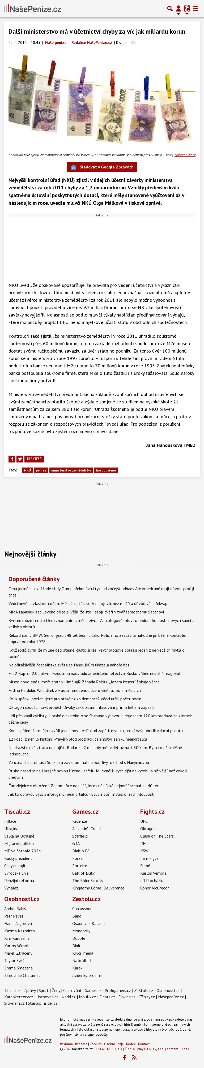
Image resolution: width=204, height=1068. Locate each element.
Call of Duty (83, 873)
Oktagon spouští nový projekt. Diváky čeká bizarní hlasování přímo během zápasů (81, 707)
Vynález (11, 888)
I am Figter (150, 858)
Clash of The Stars (157, 836)
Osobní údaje (114, 1044)
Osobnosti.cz (22, 899)
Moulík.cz (87, 996)
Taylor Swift (15, 960)
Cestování (72, 990)
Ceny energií (14, 865)
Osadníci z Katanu (88, 923)
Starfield (80, 836)
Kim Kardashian (18, 938)
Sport (44, 990)
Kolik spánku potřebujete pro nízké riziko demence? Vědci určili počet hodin (74, 698)
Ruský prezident (18, 858)
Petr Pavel (13, 916)
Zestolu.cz (86, 899)
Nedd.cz (69, 996)
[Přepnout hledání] (170, 8)
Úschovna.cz (47, 996)
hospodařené (106, 470)
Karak (77, 968)
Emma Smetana (18, 968)
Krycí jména (82, 953)
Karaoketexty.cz (18, 996)
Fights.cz (152, 811)
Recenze (79, 821)
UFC (144, 821)
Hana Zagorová (18, 923)
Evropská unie (16, 873)
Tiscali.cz (17, 811)
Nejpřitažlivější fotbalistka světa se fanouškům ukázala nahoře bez (69, 665)
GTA (76, 843)
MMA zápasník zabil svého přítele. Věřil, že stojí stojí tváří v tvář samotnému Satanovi (86, 612)
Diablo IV (80, 850)
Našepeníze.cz (171, 996)
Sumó (145, 865)
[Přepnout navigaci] (178, 8)
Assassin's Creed (86, 828)
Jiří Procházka (152, 880)
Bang (76, 916)
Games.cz (85, 811)
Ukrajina (11, 828)
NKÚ (27, 470)
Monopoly (81, 930)
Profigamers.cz (118, 990)
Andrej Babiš (15, 908)
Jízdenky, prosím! (87, 975)
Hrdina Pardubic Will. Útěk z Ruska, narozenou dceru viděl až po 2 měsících (74, 690)
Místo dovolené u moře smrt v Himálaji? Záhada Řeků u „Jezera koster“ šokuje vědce (84, 681)
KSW (144, 850)
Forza (77, 858)
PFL (144, 843)
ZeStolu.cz (143, 990)
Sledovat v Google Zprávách (102, 167)
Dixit (76, 945)
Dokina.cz (126, 996)
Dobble (78, 938)
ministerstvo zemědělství (71, 470)
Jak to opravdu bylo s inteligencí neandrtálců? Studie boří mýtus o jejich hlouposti (81, 794)
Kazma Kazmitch (19, 930)
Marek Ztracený (18, 953)
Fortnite (79, 865)
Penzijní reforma (19, 880)
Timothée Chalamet (22, 975)
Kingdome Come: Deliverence (98, 888)
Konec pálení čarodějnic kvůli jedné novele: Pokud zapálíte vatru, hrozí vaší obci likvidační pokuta (95, 730)
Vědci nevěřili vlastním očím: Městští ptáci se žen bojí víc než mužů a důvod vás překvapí (88, 603)
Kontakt (144, 1044)
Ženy (56, 990)
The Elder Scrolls (87, 880)
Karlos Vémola (153, 873)
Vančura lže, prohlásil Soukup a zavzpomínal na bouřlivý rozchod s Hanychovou (78, 762)
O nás (184, 1049)
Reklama (66, 1044)
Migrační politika (19, 843)
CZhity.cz (147, 996)
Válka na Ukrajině (19, 836)
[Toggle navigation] (195, 8)
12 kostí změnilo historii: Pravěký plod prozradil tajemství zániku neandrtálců (77, 739)
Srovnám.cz (14, 1003)
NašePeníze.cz (185, 155)
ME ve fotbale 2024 (22, 850)
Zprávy (30, 990)
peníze (41, 470)
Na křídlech (82, 960)
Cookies (96, 1044)
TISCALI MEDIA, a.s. (108, 1049)
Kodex (131, 1044)
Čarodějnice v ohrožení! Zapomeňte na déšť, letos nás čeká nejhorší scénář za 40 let (83, 785)
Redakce (81, 1044)
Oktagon (148, 828)
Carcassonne (83, 908)
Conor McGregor (154, 888)
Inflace (10, 821)
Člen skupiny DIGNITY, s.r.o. (144, 1049)
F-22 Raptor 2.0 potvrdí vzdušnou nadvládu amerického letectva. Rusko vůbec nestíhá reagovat (94, 673)
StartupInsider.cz (43, 1003)
